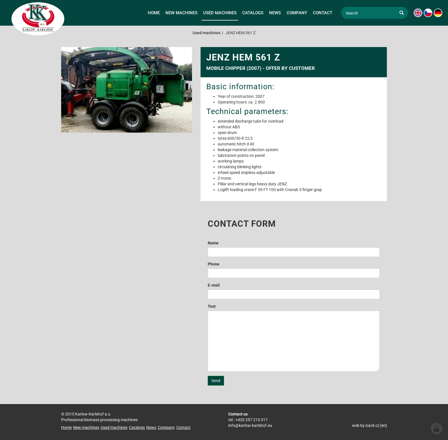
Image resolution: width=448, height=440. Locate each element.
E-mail (214, 285)
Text (212, 306)
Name (213, 243)
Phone (213, 264)
